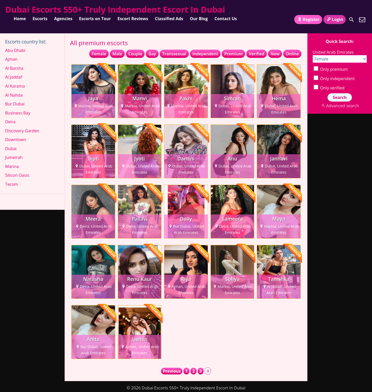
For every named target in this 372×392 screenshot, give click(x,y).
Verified (256, 54)
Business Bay (17, 113)
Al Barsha (14, 68)
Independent (205, 54)
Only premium (331, 69)
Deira (10, 122)
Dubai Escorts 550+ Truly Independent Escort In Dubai (115, 9)
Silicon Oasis (17, 175)
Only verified (329, 88)
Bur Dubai (15, 104)
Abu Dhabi (15, 50)
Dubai (11, 148)
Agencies (63, 18)
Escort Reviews (133, 18)
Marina (12, 166)
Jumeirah (13, 157)
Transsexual (174, 54)
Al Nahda (14, 95)
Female (99, 54)
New (275, 54)
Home (20, 18)
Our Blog (199, 18)
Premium (233, 54)
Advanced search (339, 106)
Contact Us (225, 18)
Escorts (40, 18)
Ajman (11, 59)
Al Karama (15, 86)
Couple (135, 54)
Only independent (334, 78)
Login (334, 19)
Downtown (15, 139)
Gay (152, 54)
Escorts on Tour (95, 18)
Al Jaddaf (13, 77)
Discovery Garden (22, 131)
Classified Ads (169, 18)
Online (292, 54)
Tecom (11, 184)
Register (308, 19)
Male (117, 54)
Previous (172, 371)
